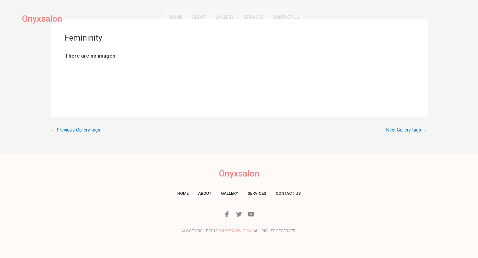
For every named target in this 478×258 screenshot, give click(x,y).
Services (253, 17)
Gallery (225, 17)
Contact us (286, 17)
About (199, 17)
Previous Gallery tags (76, 130)
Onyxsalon (42, 19)
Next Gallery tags (406, 130)
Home (176, 17)
